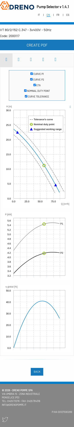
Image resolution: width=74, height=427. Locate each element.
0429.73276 (13, 401)
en (48, 14)
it (39, 14)
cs (67, 14)
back (37, 371)
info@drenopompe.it (14, 404)
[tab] (6, 60)
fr (58, 14)
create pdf (37, 45)
